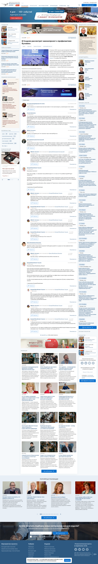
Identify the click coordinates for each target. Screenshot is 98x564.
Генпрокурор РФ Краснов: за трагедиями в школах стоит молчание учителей (66, 398)
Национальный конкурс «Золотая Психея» (10, 550)
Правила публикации (49, 553)
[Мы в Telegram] (82, 363)
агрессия (29, 46)
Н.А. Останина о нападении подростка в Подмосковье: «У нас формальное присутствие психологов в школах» (30, 398)
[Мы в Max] (93, 363)
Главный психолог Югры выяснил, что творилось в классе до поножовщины (30, 457)
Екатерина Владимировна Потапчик (36, 103)
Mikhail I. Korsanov (31, 130)
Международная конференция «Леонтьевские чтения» (86, 323)
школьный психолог (47, 46)
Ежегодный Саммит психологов (8, 546)
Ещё (68, 5)
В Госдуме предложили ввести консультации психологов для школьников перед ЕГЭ (8, 71)
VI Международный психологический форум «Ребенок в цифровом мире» (87, 172)
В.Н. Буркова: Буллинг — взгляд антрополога (67, 426)
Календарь (30, 557)
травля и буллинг (37, 46)
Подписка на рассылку (49, 546)
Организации (54, 5)
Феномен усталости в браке (58, 497)
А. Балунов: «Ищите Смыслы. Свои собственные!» (35, 497)
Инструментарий (43, 5)
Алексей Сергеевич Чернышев (87, 37)
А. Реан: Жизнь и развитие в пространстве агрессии (66, 456)
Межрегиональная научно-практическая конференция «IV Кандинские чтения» (86, 205)
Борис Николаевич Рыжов (89, 69)
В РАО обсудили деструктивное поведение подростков (48, 367)
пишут (51, 58)
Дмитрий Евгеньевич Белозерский (35, 139)
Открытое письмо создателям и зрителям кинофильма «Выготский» (10, 64)
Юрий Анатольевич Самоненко (89, 61)
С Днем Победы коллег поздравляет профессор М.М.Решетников (10, 51)
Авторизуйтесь (43, 335)
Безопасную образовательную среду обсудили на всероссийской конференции (30, 427)
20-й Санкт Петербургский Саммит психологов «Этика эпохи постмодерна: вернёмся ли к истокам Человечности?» (87, 161)
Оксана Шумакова (31, 113)
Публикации (24, 5)
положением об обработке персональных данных (88, 376)
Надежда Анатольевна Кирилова (88, 85)
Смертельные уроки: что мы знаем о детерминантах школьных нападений (47, 398)
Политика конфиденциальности (51, 557)
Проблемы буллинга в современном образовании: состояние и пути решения (47, 427)
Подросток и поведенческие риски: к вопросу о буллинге (47, 456)
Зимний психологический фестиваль (9, 548)
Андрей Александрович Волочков (88, 78)
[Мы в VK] (85, 363)
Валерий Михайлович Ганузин (34, 167)
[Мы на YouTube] (89, 363)
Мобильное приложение (49, 548)
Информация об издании (49, 550)
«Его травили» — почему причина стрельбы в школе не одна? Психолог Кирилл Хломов (67, 368)
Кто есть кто (33, 5)
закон (24, 46)
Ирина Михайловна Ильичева (34, 242)
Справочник (62, 5)
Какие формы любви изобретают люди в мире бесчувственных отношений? (83, 498)
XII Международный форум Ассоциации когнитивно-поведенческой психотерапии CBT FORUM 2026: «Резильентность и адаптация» (87, 138)
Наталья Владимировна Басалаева (88, 95)
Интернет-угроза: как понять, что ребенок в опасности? (11, 497)
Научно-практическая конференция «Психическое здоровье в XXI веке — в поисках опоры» (88, 195)
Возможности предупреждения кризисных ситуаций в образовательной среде (30, 368)
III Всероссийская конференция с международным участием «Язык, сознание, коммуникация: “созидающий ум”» (87, 150)
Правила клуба (47, 554)
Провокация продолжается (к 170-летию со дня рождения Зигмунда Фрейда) (9, 58)
